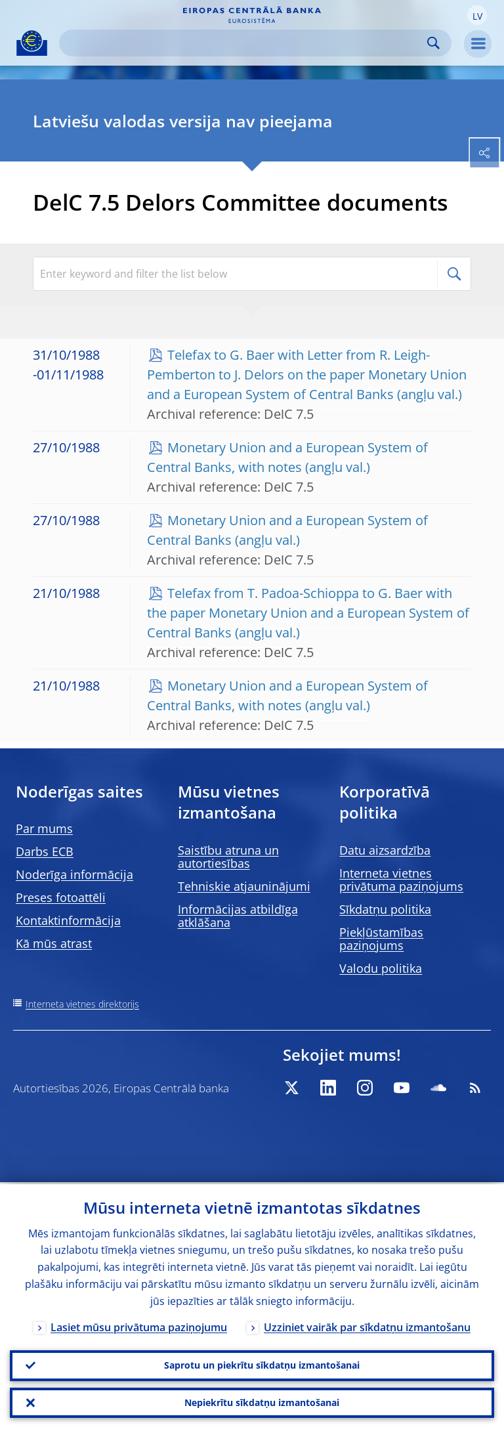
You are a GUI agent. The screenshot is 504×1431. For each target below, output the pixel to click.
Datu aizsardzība (384, 850)
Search (433, 43)
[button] (477, 15)
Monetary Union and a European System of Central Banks (287, 530)
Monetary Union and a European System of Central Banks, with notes (287, 457)
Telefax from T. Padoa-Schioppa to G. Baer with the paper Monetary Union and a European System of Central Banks (308, 612)
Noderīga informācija (74, 874)
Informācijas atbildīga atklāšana (238, 915)
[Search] (245, 43)
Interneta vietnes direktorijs (82, 1004)
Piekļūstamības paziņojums (381, 938)
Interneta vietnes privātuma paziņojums (401, 879)
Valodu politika (380, 968)
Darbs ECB (45, 851)
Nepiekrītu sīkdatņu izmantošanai (261, 1402)
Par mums (44, 828)
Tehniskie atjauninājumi (244, 886)
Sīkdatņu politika (385, 909)
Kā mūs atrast (54, 943)
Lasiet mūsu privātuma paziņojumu (139, 1325)
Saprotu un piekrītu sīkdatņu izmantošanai (262, 1363)
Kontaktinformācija (68, 920)
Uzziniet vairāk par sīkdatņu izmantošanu (367, 1325)
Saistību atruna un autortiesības (228, 856)
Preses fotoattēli (61, 897)
